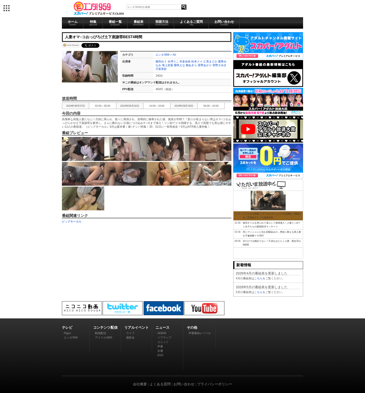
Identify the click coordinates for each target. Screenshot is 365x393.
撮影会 (130, 337)
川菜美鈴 (161, 69)
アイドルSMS (103, 337)
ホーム (73, 23)
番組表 (138, 23)
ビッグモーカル (71, 221)
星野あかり (205, 65)
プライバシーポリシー (214, 384)
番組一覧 (115, 23)
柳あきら (191, 65)
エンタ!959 (162, 54)
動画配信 (100, 333)
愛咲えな (179, 65)
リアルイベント (136, 327)
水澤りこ (173, 61)
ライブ (130, 333)
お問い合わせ (224, 23)
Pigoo (67, 333)
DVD (160, 355)
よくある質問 (160, 384)
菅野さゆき (219, 65)
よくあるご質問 (191, 23)
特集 (93, 23)
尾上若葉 (167, 65)
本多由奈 (185, 61)
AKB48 (161, 333)
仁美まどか (210, 61)
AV (174, 54)
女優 (160, 350)
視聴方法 (161, 23)
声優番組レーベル (200, 333)
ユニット (163, 342)
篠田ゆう (161, 61)
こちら (258, 278)
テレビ (67, 327)
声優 (160, 346)
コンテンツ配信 (105, 327)
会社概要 (140, 384)
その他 (192, 327)
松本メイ (197, 61)
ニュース (162, 327)
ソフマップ (164, 337)
